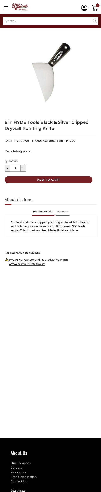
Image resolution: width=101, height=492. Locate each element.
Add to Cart (48, 179)
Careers (16, 467)
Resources (18, 472)
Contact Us (19, 481)
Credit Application (24, 477)
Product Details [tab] (43, 211)
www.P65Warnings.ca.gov (27, 263)
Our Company (21, 463)
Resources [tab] (62, 211)
